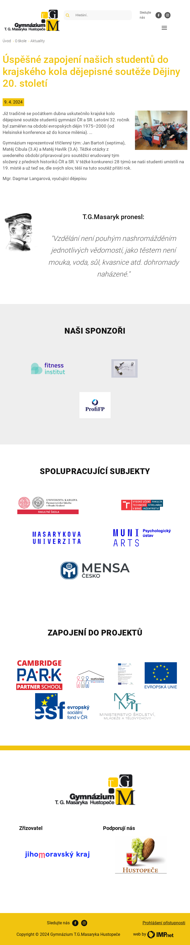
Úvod (7, 41)
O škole (20, 41)
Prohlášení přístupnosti (164, 922)
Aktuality (37, 41)
